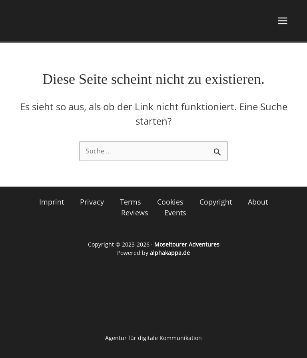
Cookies (170, 202)
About (258, 202)
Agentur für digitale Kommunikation (153, 338)
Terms (130, 202)
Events (175, 212)
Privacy (92, 202)
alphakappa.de (170, 253)
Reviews (134, 212)
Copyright (215, 202)
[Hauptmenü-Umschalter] (282, 20)
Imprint (51, 202)
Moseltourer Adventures (186, 244)
